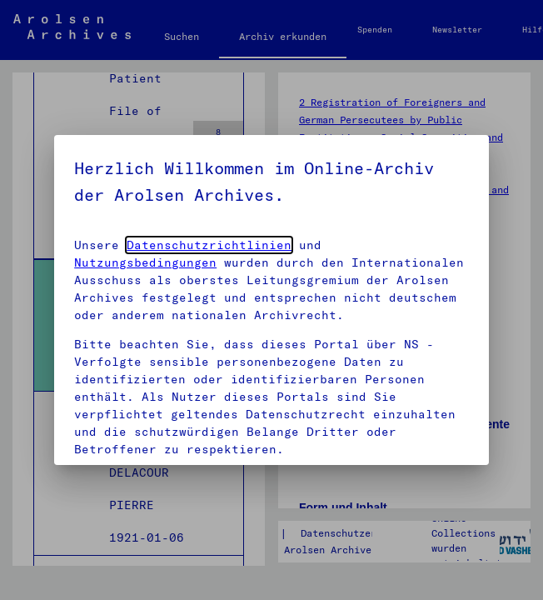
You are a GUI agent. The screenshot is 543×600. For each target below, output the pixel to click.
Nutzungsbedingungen (145, 262)
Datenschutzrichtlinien (209, 245)
